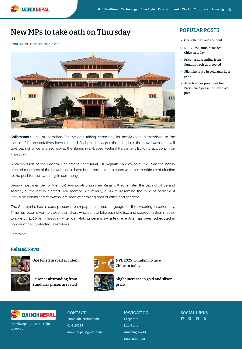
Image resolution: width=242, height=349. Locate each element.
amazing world (135, 332)
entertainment (134, 338)
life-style (131, 325)
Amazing (217, 9)
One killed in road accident (55, 260)
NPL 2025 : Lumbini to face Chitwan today (138, 263)
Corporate (201, 9)
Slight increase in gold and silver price (144, 282)
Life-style (148, 9)
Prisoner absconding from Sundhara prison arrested (54, 282)
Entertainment (168, 9)
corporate (131, 319)
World (186, 9)
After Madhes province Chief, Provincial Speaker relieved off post (206, 88)
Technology (129, 9)
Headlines (110, 9)
